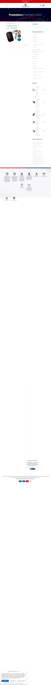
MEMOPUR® (35, 41)
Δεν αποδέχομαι (13, 680)
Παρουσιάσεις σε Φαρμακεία (20, 499)
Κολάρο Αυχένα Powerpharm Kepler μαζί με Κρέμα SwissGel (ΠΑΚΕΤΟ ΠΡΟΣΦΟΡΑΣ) (38, 131)
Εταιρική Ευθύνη (46, 498)
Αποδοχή (5, 680)
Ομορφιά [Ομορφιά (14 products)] (41, 158)
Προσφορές (34, 56)
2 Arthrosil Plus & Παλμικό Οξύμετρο (38, 122)
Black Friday (35, 61)
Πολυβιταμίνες (36, 54)
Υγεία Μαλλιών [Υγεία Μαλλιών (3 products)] (35, 163)
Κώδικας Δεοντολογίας (25, 498)
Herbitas (35, 47)
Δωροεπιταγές (35, 58)
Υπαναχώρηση (41, 498)
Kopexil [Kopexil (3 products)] (34, 145)
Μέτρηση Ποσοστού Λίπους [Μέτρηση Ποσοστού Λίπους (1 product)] (37, 156)
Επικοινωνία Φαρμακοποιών (30, 499)
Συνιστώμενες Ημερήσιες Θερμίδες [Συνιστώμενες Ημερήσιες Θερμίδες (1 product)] (38, 161)
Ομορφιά (34, 63)
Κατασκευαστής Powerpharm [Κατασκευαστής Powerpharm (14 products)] (37, 155)
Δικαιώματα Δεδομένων (18, 498)
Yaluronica (34, 34)
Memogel (35, 39)
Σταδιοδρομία (13, 499)
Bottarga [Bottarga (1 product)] (34, 143)
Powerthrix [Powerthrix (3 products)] (38, 145)
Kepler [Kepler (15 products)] (43, 143)
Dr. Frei (34, 70)
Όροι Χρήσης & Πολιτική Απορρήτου (7, 498)
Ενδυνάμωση (34, 66)
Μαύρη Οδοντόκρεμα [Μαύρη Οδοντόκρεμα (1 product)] (36, 158)
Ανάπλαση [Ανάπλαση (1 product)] (34, 148)
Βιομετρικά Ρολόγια (36, 49)
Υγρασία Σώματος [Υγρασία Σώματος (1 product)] (40, 163)
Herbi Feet (35, 37)
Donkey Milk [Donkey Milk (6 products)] (39, 143)
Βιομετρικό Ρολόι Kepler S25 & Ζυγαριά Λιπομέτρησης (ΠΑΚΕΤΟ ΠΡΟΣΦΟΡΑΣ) (38, 114)
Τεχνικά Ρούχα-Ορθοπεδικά (37, 68)
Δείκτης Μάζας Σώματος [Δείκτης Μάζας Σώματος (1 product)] (36, 150)
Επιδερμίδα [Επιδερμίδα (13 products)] (34, 153)
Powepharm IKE (26, 500)
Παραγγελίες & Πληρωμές (34, 498)
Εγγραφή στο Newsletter (32, 482)
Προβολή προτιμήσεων (21, 680)
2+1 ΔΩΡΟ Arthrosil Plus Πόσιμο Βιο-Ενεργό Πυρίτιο (38, 90)
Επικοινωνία (38, 499)
